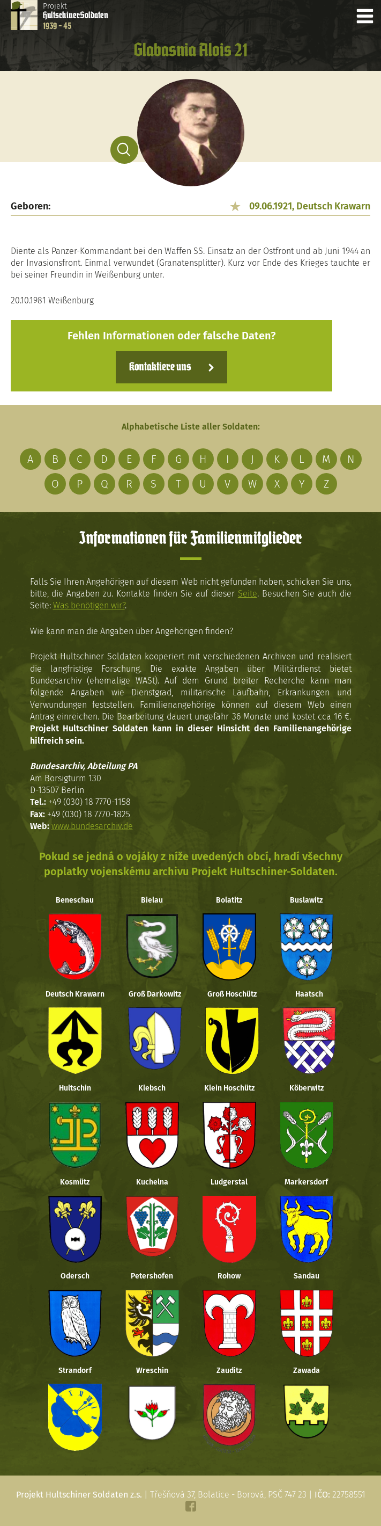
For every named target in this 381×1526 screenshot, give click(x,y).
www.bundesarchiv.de (92, 826)
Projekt (75, 16)
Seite (247, 593)
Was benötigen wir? (89, 605)
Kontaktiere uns (160, 367)
